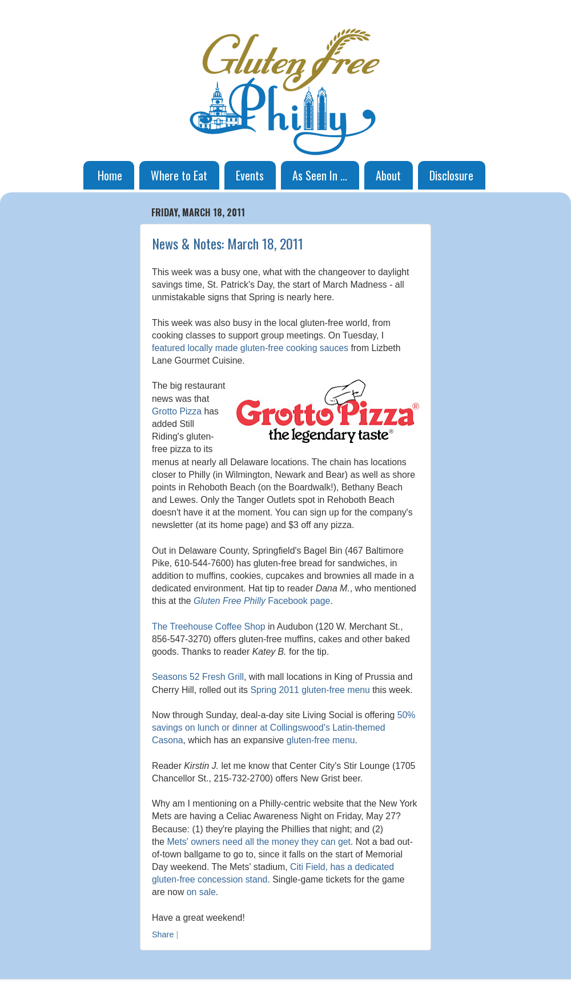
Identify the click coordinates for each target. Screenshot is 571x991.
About (388, 175)
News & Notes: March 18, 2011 (227, 243)
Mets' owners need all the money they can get (259, 842)
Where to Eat (179, 175)
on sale (201, 892)
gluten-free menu (321, 740)
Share (163, 934)
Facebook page (262, 601)
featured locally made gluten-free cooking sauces (250, 348)
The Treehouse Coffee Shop (209, 626)
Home (110, 175)
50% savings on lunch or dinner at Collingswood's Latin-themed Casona (283, 727)
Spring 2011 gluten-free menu (309, 690)
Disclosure (451, 175)
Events (250, 175)
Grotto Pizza (177, 411)
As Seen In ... (319, 175)
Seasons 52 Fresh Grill (198, 677)
